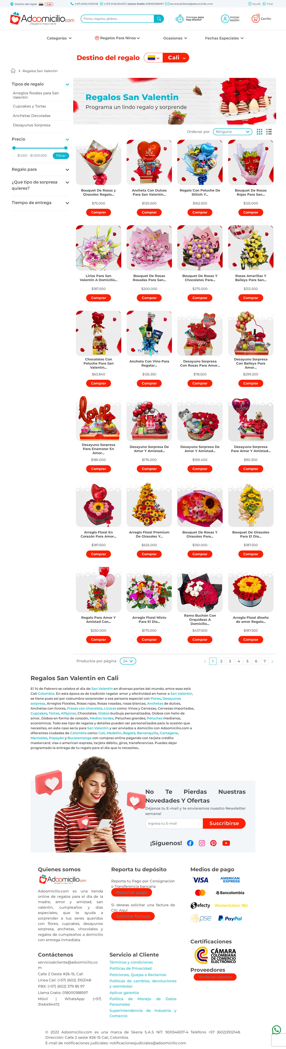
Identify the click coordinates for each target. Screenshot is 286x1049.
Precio (18, 139)
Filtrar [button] (61, 156)
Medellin (114, 733)
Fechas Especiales (222, 38)
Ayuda (254, 4)
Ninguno (224, 131)
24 (125, 661)
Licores (110, 708)
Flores (156, 698)
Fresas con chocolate (84, 708)
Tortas (54, 713)
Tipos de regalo (28, 84)
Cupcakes (39, 713)
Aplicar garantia (124, 992)
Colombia (46, 694)
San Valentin (102, 689)
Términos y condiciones (131, 962)
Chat (267, 4)
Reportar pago (131, 892)
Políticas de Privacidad (131, 968)
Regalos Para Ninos (118, 38)
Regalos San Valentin (40, 71)
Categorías (57, 38)
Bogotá (129, 733)
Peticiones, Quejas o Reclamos (138, 975)
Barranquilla (147, 733)
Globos (104, 713)
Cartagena (169, 733)
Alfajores (68, 713)
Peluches (154, 718)
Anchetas (155, 703)
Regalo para (24, 169)
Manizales (39, 738)
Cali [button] (49, 4)
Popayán (56, 738)
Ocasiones (173, 38)
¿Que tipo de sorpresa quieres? (34, 185)
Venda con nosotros (215, 977)
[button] (41, 4)
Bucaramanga (79, 738)
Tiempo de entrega (31, 202)
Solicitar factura (133, 916)
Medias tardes (101, 718)
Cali (101, 733)
